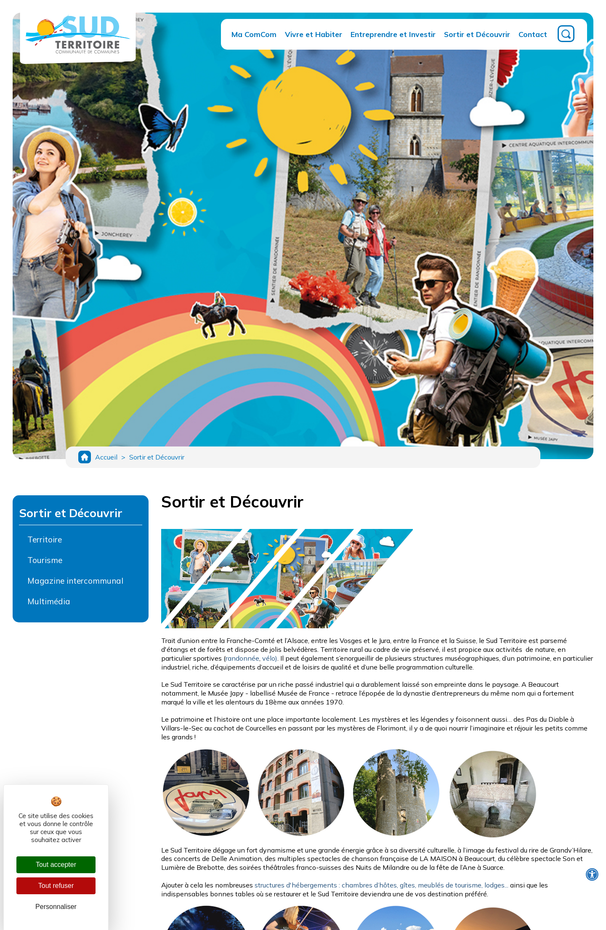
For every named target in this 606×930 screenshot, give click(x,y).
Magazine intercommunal (75, 585)
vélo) (269, 662)
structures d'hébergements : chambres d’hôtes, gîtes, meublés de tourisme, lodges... (381, 889)
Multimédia (48, 606)
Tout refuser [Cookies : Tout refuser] (56, 885)
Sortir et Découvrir (477, 34)
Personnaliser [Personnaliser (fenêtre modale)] (56, 906)
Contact (532, 34)
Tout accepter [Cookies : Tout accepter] (56, 864)
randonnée (242, 662)
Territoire (44, 544)
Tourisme (44, 564)
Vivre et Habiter (313, 34)
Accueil (106, 459)
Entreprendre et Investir (393, 34)
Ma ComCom (253, 34)
